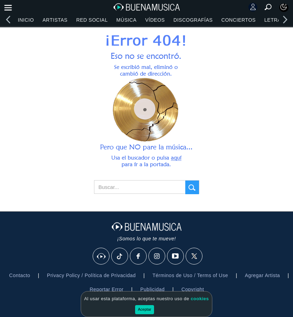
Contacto (19, 275)
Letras (274, 20)
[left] (8, 19)
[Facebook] (138, 256)
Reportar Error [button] (107, 289)
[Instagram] (157, 256)
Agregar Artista (262, 275)
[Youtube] (175, 256)
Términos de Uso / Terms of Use (190, 275)
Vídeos (155, 20)
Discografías (193, 20)
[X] (194, 256)
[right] (285, 19)
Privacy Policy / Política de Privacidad (91, 275)
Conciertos (238, 20)
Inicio (26, 20)
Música (126, 20)
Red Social (92, 20)
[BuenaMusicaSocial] (101, 256)
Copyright (192, 289)
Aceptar (144, 309)
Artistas (54, 20)
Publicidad (152, 289)
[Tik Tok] (120, 256)
